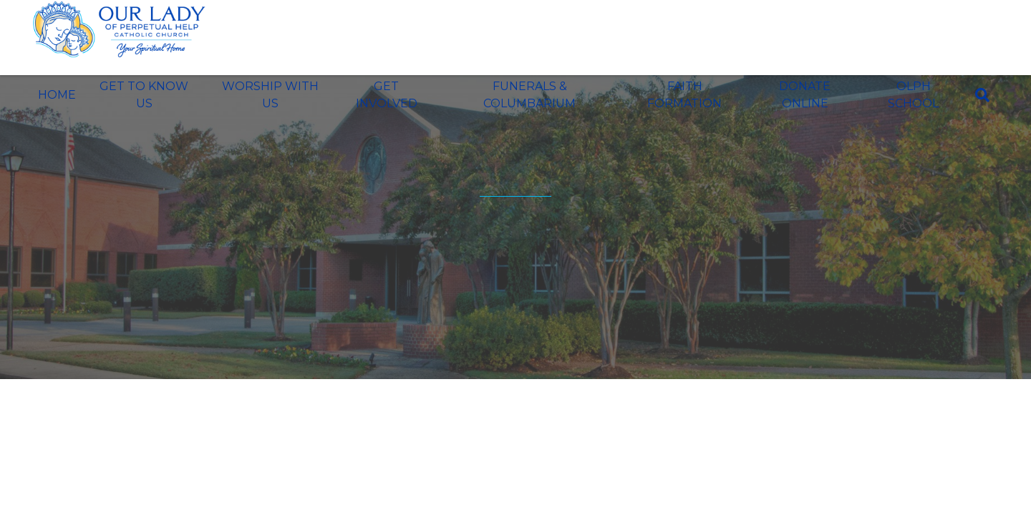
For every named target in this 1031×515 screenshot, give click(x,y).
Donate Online (805, 94)
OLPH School (913, 94)
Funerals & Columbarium (529, 94)
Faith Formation (684, 94)
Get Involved (386, 94)
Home (57, 95)
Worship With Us (270, 94)
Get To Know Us (144, 94)
